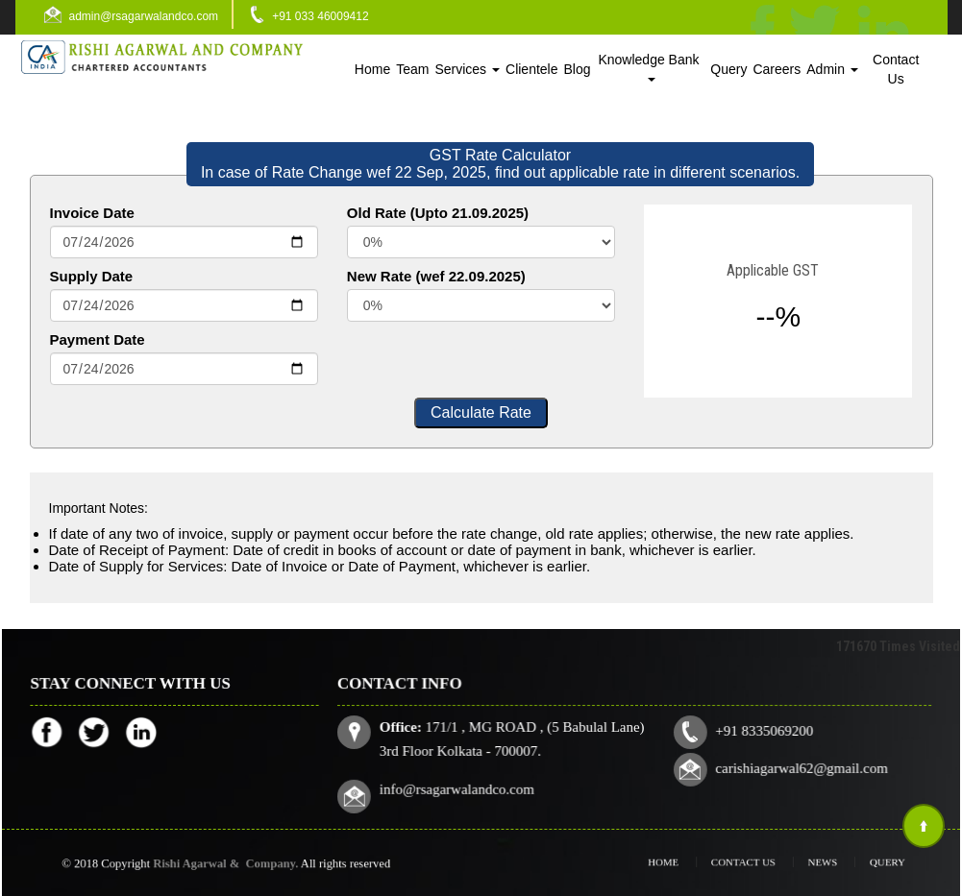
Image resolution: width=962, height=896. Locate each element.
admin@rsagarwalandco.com (144, 16)
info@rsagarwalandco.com (460, 787)
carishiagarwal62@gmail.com (797, 768)
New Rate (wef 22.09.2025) (436, 276)
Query (728, 69)
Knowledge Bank (650, 67)
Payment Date (97, 339)
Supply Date (92, 276)
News (809, 862)
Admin (832, 69)
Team (412, 69)
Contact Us (896, 69)
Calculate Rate (481, 412)
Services (467, 69)
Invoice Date (92, 213)
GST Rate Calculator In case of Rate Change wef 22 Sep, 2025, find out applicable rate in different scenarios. (500, 164)
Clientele (531, 69)
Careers (776, 69)
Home (372, 69)
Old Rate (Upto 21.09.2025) (438, 213)
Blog (577, 69)
